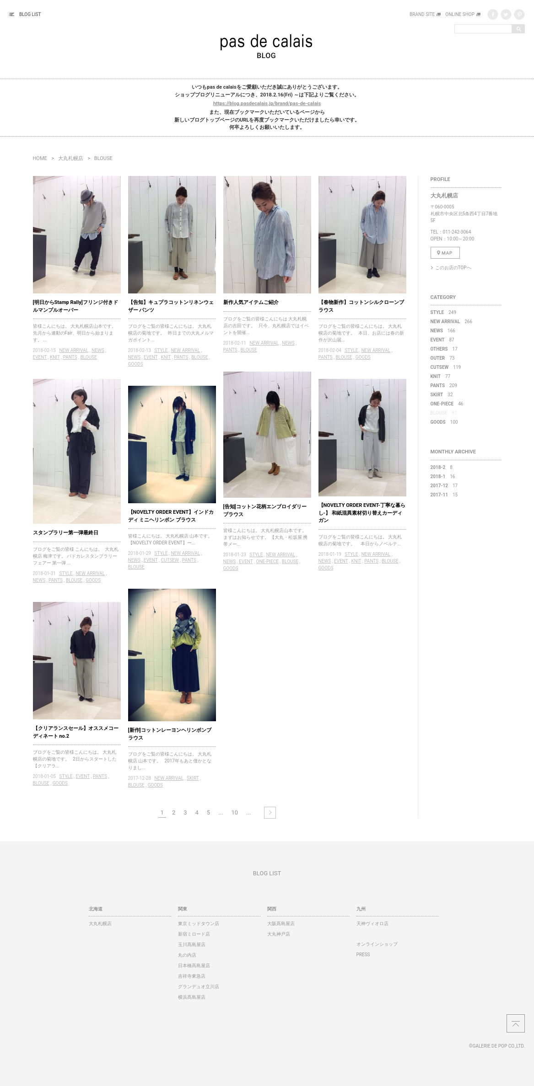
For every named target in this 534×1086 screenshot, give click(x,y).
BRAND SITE (422, 14)
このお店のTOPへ (453, 267)
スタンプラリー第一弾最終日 (65, 533)
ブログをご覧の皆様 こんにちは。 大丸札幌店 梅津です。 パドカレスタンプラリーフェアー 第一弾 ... (76, 556)
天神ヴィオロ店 (372, 923)
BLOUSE (89, 357)
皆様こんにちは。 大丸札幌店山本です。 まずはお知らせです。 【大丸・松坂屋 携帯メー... (266, 537)
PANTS (70, 357)
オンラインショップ (377, 944)
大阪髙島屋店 (281, 923)
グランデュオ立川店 (198, 986)
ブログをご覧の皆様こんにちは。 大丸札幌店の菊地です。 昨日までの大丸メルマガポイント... (171, 333)
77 (441, 376)
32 (442, 394)
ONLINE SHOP (460, 14)
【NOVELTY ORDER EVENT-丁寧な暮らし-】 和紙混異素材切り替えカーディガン (361, 512)
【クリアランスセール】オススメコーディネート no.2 (76, 732)
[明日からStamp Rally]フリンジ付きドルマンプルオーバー (75, 306)
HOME (40, 158)
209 (444, 385)
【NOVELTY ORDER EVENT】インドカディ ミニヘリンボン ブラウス (171, 516)
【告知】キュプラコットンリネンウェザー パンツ (171, 306)
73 (443, 358)
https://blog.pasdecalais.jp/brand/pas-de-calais (267, 103)
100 (444, 422)
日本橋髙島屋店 (194, 965)
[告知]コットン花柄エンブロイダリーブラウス (265, 510)
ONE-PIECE (267, 561)
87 (442, 339)
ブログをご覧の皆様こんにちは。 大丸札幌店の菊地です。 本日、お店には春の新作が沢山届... (361, 333)
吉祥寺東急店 (191, 976)
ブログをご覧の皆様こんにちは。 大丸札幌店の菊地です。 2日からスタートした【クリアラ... (75, 759)
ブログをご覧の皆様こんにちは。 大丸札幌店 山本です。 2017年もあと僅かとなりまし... (169, 760)
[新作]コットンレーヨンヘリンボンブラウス (169, 734)
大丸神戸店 (278, 934)
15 (444, 494)
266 (452, 321)
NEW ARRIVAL (73, 350)
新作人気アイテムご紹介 (251, 302)
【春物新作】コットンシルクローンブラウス (361, 306)
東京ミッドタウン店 (198, 923)
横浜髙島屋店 (191, 997)
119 (446, 367)
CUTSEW (170, 560)
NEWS (98, 350)
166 (443, 330)
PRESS (363, 954)
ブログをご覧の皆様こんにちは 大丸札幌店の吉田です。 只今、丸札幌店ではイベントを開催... (266, 325)
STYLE (160, 350)
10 (234, 812)
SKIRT (193, 778)
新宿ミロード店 (194, 934)
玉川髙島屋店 (191, 944)
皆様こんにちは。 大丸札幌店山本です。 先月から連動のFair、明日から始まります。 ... (76, 333)
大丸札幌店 (70, 158)
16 (443, 476)
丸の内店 (187, 955)
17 (444, 348)
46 (447, 403)
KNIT (55, 357)
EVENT (40, 357)
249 (444, 312)
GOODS (135, 364)
